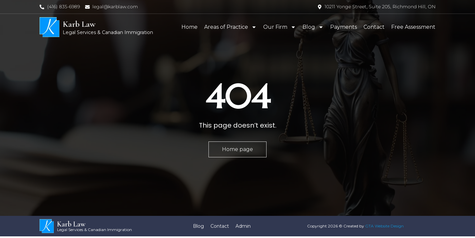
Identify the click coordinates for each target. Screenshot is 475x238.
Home (189, 27)
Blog (313, 27)
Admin (243, 226)
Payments (343, 27)
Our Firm (279, 27)
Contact (374, 27)
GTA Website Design (384, 225)
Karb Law (79, 24)
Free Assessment (413, 27)
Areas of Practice (230, 27)
